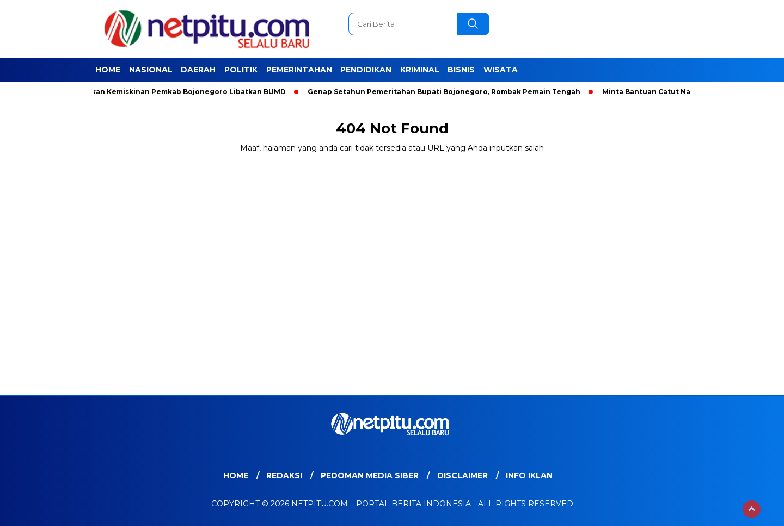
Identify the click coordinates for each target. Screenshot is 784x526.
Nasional (151, 70)
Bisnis (461, 70)
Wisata (500, 70)
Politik (241, 70)
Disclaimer (462, 475)
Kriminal (419, 70)
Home (107, 70)
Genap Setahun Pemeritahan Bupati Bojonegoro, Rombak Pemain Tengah (446, 92)
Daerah (198, 70)
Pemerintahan (299, 70)
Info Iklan (529, 475)
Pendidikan (365, 70)
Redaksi (284, 475)
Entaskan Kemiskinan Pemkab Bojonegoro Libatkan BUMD (180, 92)
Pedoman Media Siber (370, 475)
